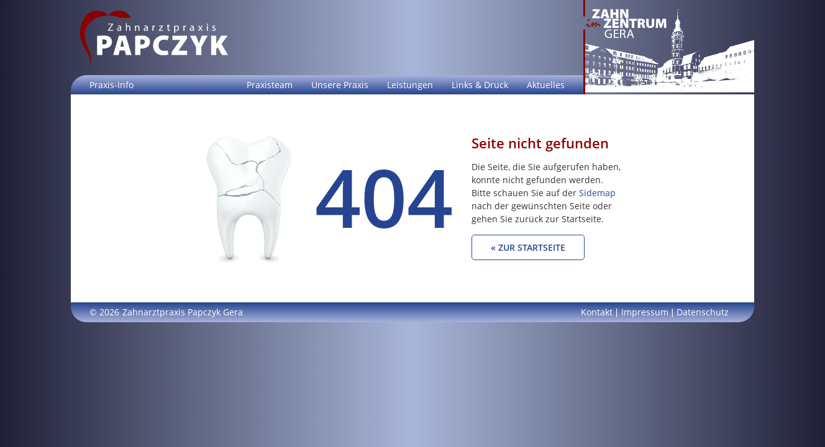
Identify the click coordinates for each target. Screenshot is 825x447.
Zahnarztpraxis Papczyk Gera (182, 312)
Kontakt (597, 312)
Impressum (644, 312)
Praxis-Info (111, 85)
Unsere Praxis (339, 85)
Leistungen (410, 85)
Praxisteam (270, 85)
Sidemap (597, 193)
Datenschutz (703, 312)
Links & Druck (480, 85)
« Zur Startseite (528, 247)
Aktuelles (546, 85)
